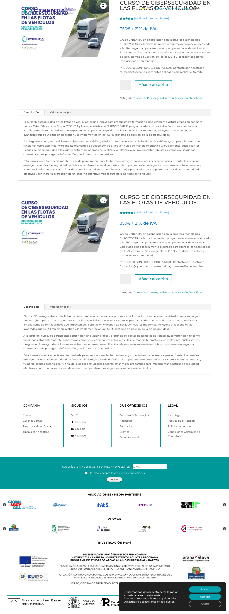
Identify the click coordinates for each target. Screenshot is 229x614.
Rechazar (204, 596)
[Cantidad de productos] (125, 85)
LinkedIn (80, 428)
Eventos (124, 431)
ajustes (169, 601)
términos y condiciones (130, 473)
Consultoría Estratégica (134, 415)
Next (224, 505)
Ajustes (204, 603)
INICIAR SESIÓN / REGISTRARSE (170, 8)
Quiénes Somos (33, 420)
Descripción (31, 112)
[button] (103, 200)
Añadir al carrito (153, 84)
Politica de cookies (179, 426)
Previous (4, 505)
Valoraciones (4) (60, 112)
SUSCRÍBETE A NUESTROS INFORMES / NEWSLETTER (114, 466)
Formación (126, 426)
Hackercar (126, 420)
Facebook (81, 422)
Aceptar (204, 588)
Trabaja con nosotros (36, 431)
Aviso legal (174, 415)
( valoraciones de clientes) (151, 212)
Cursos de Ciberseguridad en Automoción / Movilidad (168, 98)
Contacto (29, 415)
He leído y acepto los (115, 473)
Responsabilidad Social (37, 426)
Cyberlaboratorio (130, 437)
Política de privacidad (181, 420)
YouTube (80, 435)
